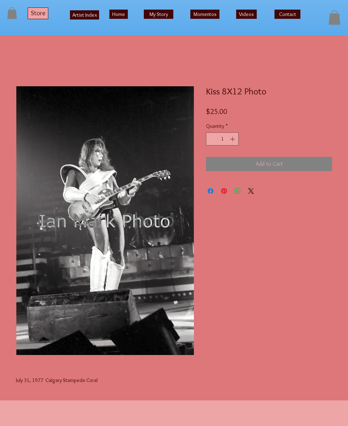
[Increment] (233, 139)
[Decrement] (211, 139)
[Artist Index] (84, 15)
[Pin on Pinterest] (224, 191)
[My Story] (158, 14)
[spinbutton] (222, 139)
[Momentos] (204, 14)
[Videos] (246, 14)
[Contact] (287, 14)
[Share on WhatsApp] (237, 191)
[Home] (118, 14)
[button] (12, 13)
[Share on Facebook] (210, 191)
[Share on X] (251, 191)
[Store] (38, 13)
